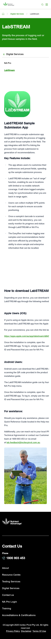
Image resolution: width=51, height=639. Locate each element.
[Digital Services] (25, 54)
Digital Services (10, 588)
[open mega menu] (47, 4)
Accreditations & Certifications (19, 615)
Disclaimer (26, 631)
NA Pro (7, 63)
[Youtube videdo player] (25, 267)
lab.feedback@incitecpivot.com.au (23, 442)
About (5, 568)
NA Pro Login (9, 601)
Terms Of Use (39, 631)
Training (6, 608)
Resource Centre (11, 574)
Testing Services (11, 581)
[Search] (42, 4)
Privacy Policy (13, 631)
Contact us (8, 595)
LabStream (9, 70)
